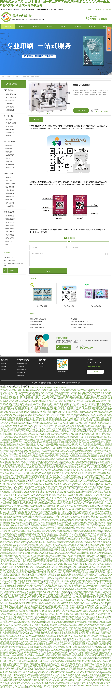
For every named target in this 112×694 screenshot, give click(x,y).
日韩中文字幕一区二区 (62, 489)
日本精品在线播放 (82, 445)
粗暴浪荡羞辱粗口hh (28, 436)
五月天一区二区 (38, 433)
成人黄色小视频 (104, 597)
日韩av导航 (42, 668)
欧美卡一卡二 (29, 485)
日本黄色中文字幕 (24, 646)
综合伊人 (100, 516)
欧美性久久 (50, 569)
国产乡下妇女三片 (14, 495)
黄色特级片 (69, 599)
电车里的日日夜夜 (34, 477)
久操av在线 (95, 409)
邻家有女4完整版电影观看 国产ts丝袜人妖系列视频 (29, 575)
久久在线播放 (88, 401)
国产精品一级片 (78, 564)
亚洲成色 (88, 400)
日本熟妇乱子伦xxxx (89, 663)
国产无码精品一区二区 (91, 398)
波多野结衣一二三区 (40, 483)
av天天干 (36, 588)
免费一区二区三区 (49, 398)
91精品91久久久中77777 (33, 517)
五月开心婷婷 (47, 472)
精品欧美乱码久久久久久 (34, 611)
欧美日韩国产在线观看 (15, 680)
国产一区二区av (92, 474)
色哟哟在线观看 (107, 428)
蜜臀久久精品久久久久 (89, 535)
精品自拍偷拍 (106, 583)
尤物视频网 (62, 535)
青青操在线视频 (47, 411)
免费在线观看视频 (83, 568)
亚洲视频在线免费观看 (30, 665)
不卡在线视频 (50, 608)
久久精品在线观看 (75, 392)
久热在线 (67, 561)
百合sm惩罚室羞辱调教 (15, 608)
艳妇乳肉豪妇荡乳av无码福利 (95, 461)
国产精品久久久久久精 (19, 517)
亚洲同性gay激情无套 (76, 500)
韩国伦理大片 (64, 544)
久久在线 (64, 557)
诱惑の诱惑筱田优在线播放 (21, 585)
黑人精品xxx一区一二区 (29, 555)
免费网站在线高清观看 (64, 531)
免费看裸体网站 (9, 591)
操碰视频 (99, 589)
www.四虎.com (24, 673)
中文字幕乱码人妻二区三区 (53, 568)
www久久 (103, 483)
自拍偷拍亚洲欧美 (69, 525)
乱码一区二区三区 (73, 632)
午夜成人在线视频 (69, 638)
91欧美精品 (78, 495)
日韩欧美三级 (43, 528)
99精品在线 (106, 561)
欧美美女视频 (73, 569)
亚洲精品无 (31, 427)
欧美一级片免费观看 (16, 624)
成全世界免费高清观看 (96, 596)
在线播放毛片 (93, 615)
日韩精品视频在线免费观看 (75, 447)
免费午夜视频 (10, 575)
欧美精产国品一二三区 (13, 535)
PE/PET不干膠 (9, 164)
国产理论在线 (41, 392)
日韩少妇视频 (74, 593)
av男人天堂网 (102, 514)
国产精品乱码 (54, 555)
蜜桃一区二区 (69, 431)
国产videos (93, 652)
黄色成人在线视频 (24, 414)
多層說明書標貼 (10, 103)
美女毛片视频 (56, 392)
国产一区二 (45, 470)
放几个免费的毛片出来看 (10, 392)
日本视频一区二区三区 (46, 558)
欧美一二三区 (45, 660)
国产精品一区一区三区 (83, 674)
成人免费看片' (9, 544)
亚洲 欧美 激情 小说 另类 (28, 682)
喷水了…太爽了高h (97, 632)
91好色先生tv (73, 684)
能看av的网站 (72, 674)
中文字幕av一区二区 (23, 597)
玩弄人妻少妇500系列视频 (50, 566)
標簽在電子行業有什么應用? (79, 327)
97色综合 (8, 461)
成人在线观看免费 (94, 571)
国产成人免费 (53, 682)
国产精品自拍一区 (15, 437)
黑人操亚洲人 (102, 412)
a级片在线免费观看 (69, 665)
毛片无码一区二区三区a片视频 (59, 522)
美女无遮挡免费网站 (81, 676)
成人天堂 (43, 544)
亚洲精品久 (70, 557)
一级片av (58, 436)
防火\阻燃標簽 (9, 203)
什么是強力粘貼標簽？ (36, 321)
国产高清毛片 (24, 495)
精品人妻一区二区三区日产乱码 (19, 480)
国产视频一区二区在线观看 (53, 557)
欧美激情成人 (11, 599)
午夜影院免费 (79, 630)
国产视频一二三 (58, 621)
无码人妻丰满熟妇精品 (13, 503)
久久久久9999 (30, 640)
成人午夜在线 (61, 625)
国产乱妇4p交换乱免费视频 (99, 577)
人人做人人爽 (59, 608)
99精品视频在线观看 (54, 669)
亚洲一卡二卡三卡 (7, 452)
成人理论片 (100, 563)
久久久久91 (33, 530)
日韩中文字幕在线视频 (100, 510)
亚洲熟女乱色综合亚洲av (22, 400)
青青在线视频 (81, 569)
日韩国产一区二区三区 (82, 665)
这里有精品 (39, 442)
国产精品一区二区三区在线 (76, 652)
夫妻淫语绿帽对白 (27, 416)
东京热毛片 (51, 666)
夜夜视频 (93, 463)
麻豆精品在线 (71, 406)
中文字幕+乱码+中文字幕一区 (30, 511)
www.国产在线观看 (97, 538)
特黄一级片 (55, 442)
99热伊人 (54, 430)
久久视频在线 (32, 673)
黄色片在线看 (16, 625)
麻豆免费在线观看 (23, 434)
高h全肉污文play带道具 (48, 514)
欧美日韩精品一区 (36, 538)
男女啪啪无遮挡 (84, 431)
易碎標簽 (8, 177)
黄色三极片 (89, 640)
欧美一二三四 (34, 423)
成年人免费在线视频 (79, 427)
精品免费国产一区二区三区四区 (88, 455)
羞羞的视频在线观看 (18, 643)
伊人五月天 (94, 412)
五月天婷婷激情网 (82, 671)
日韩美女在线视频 (43, 391)
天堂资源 (102, 405)
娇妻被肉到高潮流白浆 (80, 558)
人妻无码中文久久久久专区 (38, 524)
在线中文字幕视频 (96, 400)
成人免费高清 (27, 417)
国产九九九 (62, 441)
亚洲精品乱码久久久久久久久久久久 (59, 450)
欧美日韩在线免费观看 (24, 428)
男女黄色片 (55, 550)
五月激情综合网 (100, 524)
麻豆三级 (38, 470)
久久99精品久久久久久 (18, 444)
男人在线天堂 (11, 447)
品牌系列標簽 (9, 141)
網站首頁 (8, 26)
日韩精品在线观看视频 (104, 622)
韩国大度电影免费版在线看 (99, 450)
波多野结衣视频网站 (95, 627)
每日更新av (91, 389)
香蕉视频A (17, 682)
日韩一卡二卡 (11, 605)
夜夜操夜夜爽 (41, 643)
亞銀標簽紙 (8, 161)
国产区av (18, 463)
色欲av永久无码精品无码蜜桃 (101, 417)
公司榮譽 (3, 369)
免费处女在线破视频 (6, 627)
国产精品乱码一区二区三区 (56, 538)
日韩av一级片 (101, 423)
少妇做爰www (31, 654)
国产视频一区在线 (23, 456)
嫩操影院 (104, 610)
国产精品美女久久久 (65, 555)
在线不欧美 (42, 434)
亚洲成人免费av (56, 472)
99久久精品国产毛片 (55, 615)
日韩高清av (26, 452)
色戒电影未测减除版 (87, 685)
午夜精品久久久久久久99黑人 (85, 657)
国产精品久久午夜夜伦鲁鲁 (72, 538)
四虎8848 (105, 651)
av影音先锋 (61, 408)
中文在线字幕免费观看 (35, 589)
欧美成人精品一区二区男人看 (47, 583)
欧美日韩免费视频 (75, 582)
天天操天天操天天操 (88, 629)
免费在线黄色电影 (92, 516)
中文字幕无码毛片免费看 (24, 657)
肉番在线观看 (18, 594)
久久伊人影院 (92, 416)
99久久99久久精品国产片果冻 (80, 423)
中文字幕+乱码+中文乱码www (30, 437)
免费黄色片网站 (27, 624)
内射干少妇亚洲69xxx (91, 622)
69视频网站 (93, 423)
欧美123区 (96, 430)
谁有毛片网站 (86, 412)
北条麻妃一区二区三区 (93, 425)
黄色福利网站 (94, 643)
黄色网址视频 (18, 538)
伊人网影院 (49, 467)
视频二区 (77, 405)
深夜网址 (92, 658)
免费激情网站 (98, 491)
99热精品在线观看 (14, 405)
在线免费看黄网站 (57, 455)
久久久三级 (99, 557)
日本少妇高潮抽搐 (57, 541)
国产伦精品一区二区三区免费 (37, 478)
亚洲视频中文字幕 (105, 571)
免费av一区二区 (76, 616)
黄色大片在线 (35, 558)
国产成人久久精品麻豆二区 (57, 474)
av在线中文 (85, 519)
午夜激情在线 (28, 510)
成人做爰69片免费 (86, 521)
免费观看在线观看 (100, 403)
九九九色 (67, 594)
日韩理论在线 (36, 535)
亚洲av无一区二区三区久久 (16, 685)
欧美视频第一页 (43, 594)
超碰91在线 (20, 464)
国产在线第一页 (46, 671)
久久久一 (80, 475)
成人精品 (50, 632)
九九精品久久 (26, 563)
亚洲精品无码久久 (104, 613)
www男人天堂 (82, 508)
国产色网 (95, 668)
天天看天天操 (69, 588)
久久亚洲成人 (14, 619)
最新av (80, 535)
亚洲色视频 (12, 579)
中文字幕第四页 (64, 593)
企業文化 (3, 363)
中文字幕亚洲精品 (101, 480)
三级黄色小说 (14, 470)
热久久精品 (12, 467)
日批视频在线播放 (14, 673)
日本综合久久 (77, 412)
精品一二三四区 (12, 521)
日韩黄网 (23, 593)
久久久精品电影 (90, 524)
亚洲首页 (56, 564)
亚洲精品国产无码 (36, 546)
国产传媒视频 (7, 444)
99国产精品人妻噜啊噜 (69, 486)
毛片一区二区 (80, 539)
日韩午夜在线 (65, 513)
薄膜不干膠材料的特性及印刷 (79, 321)
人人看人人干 (33, 447)
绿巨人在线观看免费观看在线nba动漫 (33, 580)
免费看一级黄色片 (51, 531)
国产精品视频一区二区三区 (19, 542)
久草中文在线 (97, 640)
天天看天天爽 (102, 398)
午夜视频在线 (74, 563)
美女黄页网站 (4, 455)
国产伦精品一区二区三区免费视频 (95, 655)
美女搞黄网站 (26, 616)
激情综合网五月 (94, 442)
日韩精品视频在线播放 (105, 579)
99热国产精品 (46, 499)
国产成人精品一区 (12, 610)
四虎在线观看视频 (44, 423)
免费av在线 (6, 437)
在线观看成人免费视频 (103, 485)
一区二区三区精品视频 (50, 575)
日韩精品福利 (19, 633)
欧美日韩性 (65, 605)
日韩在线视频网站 (51, 503)
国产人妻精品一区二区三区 (83, 525)
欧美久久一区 (5, 467)
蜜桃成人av (37, 412)
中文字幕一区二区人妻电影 (39, 405)
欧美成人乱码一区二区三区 (45, 480)
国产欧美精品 (81, 604)
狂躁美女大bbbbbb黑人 (63, 607)
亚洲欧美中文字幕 (38, 533)
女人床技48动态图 (57, 671)
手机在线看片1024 (86, 538)
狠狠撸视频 (30, 647)
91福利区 (18, 636)
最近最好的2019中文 (18, 412)
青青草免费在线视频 (74, 480)
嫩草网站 (31, 632)
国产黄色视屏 (94, 433)
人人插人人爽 (16, 453)
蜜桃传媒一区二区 (42, 486)
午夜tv (43, 535)
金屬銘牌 (8, 135)
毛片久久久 (100, 527)
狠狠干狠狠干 (26, 636)
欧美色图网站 (71, 589)
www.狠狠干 (56, 593)
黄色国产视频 (90, 604)
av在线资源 (25, 420)
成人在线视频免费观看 (96, 502)
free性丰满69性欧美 (71, 503)
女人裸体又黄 (85, 502)
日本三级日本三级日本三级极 (50, 549)
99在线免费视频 (23, 671)
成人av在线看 (100, 528)
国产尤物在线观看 (36, 658)
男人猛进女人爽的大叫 (78, 577)
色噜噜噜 (44, 611)
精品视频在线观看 (42, 489)
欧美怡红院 (34, 621)
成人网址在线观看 (10, 630)
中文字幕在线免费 (104, 395)
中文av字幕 (106, 538)
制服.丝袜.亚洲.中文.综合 (67, 600)
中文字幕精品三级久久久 (88, 553)
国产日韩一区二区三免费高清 (55, 400)
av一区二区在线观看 (12, 583)
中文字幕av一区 (49, 610)
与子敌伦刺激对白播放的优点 (79, 555)
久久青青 (59, 583)
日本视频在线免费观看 (35, 420)
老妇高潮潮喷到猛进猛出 (46, 621)
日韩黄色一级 (63, 632)
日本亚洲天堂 (4, 500)
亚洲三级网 (49, 676)
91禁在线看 (78, 654)
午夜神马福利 (32, 687)
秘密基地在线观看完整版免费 (66, 510)
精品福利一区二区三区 (17, 485)
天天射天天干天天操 (27, 599)
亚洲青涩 (85, 422)
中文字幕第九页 (13, 455)
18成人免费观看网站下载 (90, 641)
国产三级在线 (47, 420)
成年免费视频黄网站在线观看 (37, 591)
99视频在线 (33, 636)
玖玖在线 (98, 513)
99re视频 (13, 657)
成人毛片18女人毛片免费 (56, 470)
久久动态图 (61, 430)
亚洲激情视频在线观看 (47, 517)
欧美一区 (106, 427)
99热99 (109, 636)
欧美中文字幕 (81, 430)
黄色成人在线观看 (25, 405)
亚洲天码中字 (100, 619)
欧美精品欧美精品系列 (6, 433)
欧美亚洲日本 (99, 582)
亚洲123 (9, 391)
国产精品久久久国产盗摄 (22, 488)
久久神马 (76, 466)
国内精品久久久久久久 (52, 668)
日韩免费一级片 (80, 655)
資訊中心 (50, 26)
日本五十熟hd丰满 (39, 444)
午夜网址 (104, 649)
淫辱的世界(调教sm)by (26, 533)
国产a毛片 (5, 651)
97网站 (32, 439)
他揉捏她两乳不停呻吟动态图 (35, 655)
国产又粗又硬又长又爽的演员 (89, 635)
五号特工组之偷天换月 (48, 502)
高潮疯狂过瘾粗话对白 (50, 655)
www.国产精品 (48, 580)
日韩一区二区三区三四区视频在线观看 (20, 552)
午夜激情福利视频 (96, 499)
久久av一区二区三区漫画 (82, 596)
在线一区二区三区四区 (17, 408)
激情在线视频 (60, 437)
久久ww (47, 416)
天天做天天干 (44, 677)
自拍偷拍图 (84, 449)
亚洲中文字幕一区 (64, 549)
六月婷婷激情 (7, 449)
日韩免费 (4, 646)
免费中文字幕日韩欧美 (66, 564)
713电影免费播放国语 (71, 425)
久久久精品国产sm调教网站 (86, 403)
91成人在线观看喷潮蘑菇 (99, 521)
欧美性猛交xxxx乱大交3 (64, 433)
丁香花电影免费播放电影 (32, 441)
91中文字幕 (52, 391)
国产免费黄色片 (28, 522)
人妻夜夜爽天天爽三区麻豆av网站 (97, 644)
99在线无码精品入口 (72, 411)
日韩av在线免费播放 (65, 530)
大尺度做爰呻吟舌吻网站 (30, 608)
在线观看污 (64, 480)
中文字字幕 (10, 538)
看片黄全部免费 (98, 666)
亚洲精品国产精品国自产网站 (73, 519)
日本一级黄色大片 (11, 597)
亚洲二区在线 (46, 658)
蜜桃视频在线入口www (32, 505)
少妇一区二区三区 (78, 470)
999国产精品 (67, 616)
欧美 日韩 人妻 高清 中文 (19, 654)
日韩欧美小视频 (62, 635)
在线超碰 (56, 632)
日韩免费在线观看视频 (75, 527)
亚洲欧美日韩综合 (26, 535)
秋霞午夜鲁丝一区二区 (35, 564)
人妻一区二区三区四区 (86, 469)
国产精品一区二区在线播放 (90, 477)
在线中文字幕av (104, 607)
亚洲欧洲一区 (38, 599)
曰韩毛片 (98, 610)
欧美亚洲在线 (75, 531)
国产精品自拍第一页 (35, 519)
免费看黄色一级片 (43, 492)
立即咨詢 (81, 110)
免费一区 (45, 538)
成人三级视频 (60, 594)
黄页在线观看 (49, 444)
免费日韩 (88, 437)
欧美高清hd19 (100, 658)
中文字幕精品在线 (11, 499)
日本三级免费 (22, 647)
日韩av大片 (70, 497)
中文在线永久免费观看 (66, 668)
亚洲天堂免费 (80, 398)
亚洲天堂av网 (29, 408)
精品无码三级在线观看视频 (40, 536)
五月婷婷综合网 (64, 550)
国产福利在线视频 (105, 633)
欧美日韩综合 (64, 669)
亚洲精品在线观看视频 (32, 677)
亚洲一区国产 (17, 564)
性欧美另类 (6, 401)
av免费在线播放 (77, 572)
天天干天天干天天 (87, 417)
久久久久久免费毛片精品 (28, 453)
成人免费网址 (91, 608)
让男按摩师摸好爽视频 (95, 456)
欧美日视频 (44, 461)
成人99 (97, 464)
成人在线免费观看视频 (59, 662)
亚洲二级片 (51, 651)
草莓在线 (56, 558)
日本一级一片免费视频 (25, 560)
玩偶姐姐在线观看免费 (34, 561)
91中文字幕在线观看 (61, 461)
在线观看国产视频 (55, 513)
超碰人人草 (68, 577)
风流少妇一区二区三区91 (100, 394)
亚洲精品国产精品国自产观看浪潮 (81, 530)
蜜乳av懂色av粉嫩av (18, 449)
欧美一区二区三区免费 (80, 420)
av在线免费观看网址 (85, 632)
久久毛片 (79, 517)
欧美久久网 (95, 505)
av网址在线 (92, 572)
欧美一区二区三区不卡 (97, 533)
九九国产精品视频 (46, 553)
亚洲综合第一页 (65, 663)
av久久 (95, 542)
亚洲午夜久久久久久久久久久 (91, 630)
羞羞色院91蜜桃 (87, 439)
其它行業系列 (9, 238)
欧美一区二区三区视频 (49, 433)
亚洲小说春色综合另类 (83, 546)
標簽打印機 (8, 241)
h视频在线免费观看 (90, 589)
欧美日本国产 (6, 589)
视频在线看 (50, 516)
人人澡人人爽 (35, 674)
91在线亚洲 (19, 417)
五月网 (20, 619)
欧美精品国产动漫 (48, 640)
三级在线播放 (19, 591)
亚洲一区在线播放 (72, 508)
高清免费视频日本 (105, 662)
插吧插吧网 (33, 392)
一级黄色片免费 (34, 400)
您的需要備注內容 (69, 258)
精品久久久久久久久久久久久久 (25, 605)
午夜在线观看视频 (107, 640)
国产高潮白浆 (68, 572)
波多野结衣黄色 (22, 687)
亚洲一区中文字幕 (14, 663)
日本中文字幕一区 (67, 485)
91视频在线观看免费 (30, 486)
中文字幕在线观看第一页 (84, 613)
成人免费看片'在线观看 (52, 643)
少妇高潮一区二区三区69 (14, 472)
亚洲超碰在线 (20, 389)
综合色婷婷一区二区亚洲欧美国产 (58, 452)
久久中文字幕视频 (97, 475)
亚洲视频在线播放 (39, 467)
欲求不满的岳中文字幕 (40, 401)
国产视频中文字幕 (78, 436)
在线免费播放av (48, 613)
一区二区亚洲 (73, 647)
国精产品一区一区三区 (92, 566)
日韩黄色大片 (93, 550)
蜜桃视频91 (75, 464)
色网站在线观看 (102, 641)
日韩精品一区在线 (43, 665)
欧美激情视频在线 (88, 541)
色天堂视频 (44, 607)
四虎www (50, 597)
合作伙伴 (42, 360)
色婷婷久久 (102, 594)
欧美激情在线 (105, 513)
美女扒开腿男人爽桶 (16, 555)
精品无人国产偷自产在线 (19, 655)
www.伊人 (5, 422)
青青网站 (14, 586)
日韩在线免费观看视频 (61, 651)
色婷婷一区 (44, 488)
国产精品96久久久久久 (69, 671)
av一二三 (38, 660)
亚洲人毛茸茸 (28, 394)
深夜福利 (50, 646)
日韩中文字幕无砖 (7, 602)
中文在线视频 (83, 411)
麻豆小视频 (72, 669)
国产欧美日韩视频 (31, 502)
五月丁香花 (85, 654)
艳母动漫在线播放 (74, 602)
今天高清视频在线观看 (48, 464)
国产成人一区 (82, 503)
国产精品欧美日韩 (52, 638)
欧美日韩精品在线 (82, 389)
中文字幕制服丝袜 (37, 582)
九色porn (13, 477)
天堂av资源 (105, 589)
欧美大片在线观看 (38, 560)
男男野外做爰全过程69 (6, 674)
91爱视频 (56, 676)
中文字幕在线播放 (96, 437)
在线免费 (103, 574)
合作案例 (36, 26)
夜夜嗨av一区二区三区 (86, 561)
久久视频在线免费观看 (39, 531)
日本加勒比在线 (38, 485)
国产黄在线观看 (83, 549)
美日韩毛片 (75, 455)
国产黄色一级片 (10, 417)
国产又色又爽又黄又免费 (24, 621)
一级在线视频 (44, 625)
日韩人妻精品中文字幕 (53, 586)
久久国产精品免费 (35, 395)
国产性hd (85, 527)
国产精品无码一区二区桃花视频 (54, 563)
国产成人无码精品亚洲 (78, 400)
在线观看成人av (102, 519)
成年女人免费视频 (16, 580)
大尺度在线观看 (76, 553)
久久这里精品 (24, 478)
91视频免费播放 (72, 511)
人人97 (65, 494)
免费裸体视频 (36, 510)
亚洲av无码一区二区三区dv (35, 613)
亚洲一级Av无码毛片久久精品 (47, 428)
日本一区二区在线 (80, 528)
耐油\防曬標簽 (9, 187)
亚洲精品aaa (78, 467)
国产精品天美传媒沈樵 (103, 593)
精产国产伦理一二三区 (44, 422)
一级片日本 (105, 437)
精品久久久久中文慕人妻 (10, 456)
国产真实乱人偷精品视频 (12, 427)
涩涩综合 (42, 550)
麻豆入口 (107, 530)
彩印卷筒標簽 (9, 100)
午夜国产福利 (38, 411)
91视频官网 (54, 510)
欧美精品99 (73, 442)
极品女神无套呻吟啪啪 (58, 420)
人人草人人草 (49, 403)
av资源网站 (21, 640)
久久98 (106, 502)
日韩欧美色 (67, 542)
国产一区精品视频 (69, 467)
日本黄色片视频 (27, 450)
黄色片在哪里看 (92, 671)
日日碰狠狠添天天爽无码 (61, 640)
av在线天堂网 (46, 395)
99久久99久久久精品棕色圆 (38, 494)
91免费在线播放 (106, 497)
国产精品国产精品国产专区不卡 (91, 574)
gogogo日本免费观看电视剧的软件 (69, 444)
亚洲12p (56, 444)
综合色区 (60, 572)
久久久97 (60, 638)
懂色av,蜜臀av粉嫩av (21, 539)
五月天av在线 (101, 542)
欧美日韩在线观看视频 (93, 411)
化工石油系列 (9, 231)
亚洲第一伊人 (64, 506)
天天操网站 (51, 630)
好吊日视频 (91, 547)
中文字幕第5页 (87, 599)
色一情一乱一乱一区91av (84, 633)
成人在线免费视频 (82, 416)
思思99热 (10, 613)
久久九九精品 (21, 649)
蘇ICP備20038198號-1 (74, 383)
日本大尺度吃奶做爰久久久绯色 (67, 566)
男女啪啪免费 (94, 514)
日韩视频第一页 (39, 481)
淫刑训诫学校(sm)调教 (29, 430)
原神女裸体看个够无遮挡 (40, 666)
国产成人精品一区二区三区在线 (20, 524)
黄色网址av (9, 478)
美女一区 (84, 644)
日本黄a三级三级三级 (37, 389)
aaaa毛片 (100, 486)
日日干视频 (62, 458)
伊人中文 (6, 527)
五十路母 (33, 431)
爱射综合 (44, 651)
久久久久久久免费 (98, 492)
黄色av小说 (46, 596)
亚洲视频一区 (30, 483)
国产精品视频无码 (52, 408)
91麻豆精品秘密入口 (41, 516)
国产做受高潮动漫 (31, 445)
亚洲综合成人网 (101, 416)
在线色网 (87, 652)
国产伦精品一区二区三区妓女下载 (90, 405)
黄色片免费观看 (61, 658)
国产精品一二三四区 (63, 449)
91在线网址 (100, 572)
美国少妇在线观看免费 (61, 528)
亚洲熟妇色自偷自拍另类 (14, 638)
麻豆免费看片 (24, 528)
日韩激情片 (77, 502)
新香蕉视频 (65, 453)
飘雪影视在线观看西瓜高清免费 (59, 459)
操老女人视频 (71, 655)
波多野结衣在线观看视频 (63, 428)
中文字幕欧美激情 (10, 569)
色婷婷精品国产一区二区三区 (42, 619)
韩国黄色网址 (57, 453)
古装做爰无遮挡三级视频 (23, 607)
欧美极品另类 (88, 470)
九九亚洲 (73, 643)
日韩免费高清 (66, 391)
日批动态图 (39, 463)
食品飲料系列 (9, 216)
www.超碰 (88, 539)
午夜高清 (92, 665)
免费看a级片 (23, 427)
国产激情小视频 (5, 560)
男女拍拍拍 (91, 676)
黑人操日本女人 (9, 563)
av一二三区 (51, 528)
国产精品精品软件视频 (87, 397)
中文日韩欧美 (47, 599)
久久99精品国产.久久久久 (10, 414)
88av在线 (32, 569)
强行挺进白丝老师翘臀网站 (68, 546)
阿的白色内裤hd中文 (11, 464)
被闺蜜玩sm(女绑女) (93, 607)
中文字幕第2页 (90, 503)
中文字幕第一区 (24, 663)
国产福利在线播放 (71, 441)
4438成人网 (54, 635)
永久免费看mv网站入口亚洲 (42, 679)
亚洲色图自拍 (102, 525)
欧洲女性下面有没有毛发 (35, 541)
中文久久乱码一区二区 (85, 563)
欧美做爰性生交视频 (9, 604)
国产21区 (26, 591)
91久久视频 (23, 652)
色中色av (57, 398)
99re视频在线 (9, 394)
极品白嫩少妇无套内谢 (59, 411)
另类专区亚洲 (64, 422)
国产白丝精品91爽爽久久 (59, 680)
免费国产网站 (13, 398)
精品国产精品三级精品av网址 (14, 522)
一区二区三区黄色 (66, 586)
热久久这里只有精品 (29, 633)
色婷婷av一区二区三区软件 (51, 589)
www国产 (46, 389)
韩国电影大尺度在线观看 (87, 419)
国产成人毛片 (70, 630)
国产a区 (61, 519)
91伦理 (77, 469)
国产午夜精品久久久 (76, 663)
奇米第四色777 (28, 464)
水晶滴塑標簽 (9, 132)
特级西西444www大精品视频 (62, 585)
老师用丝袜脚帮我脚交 (73, 682)
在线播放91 (16, 406)
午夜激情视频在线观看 (40, 632)
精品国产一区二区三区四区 (18, 474)
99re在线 (71, 627)
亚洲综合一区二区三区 (40, 579)
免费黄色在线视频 (38, 403)
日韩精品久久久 (98, 560)
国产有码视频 (47, 442)
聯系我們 (108, 9)
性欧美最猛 (76, 397)
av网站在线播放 (65, 392)
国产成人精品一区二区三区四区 (42, 680)
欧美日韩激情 (42, 608)
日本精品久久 (53, 574)
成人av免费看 (10, 411)
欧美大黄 (102, 442)
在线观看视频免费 (27, 433)
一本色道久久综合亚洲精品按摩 (91, 611)
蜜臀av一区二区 (107, 491)
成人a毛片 (87, 414)
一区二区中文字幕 (71, 657)
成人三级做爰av (58, 469)
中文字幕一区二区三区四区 (59, 511)
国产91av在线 (79, 491)
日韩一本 (59, 660)
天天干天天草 (59, 602)
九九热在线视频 (46, 425)
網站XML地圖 (64, 383)
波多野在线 (82, 459)
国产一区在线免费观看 (57, 539)
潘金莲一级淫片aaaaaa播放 (75, 505)
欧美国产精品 (40, 453)
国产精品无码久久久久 (22, 572)
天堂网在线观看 (39, 513)
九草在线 (34, 643)
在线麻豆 (63, 406)
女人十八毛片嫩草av (64, 552)
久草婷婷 (96, 541)
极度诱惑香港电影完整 (88, 583)
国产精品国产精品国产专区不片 (96, 459)
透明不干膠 (8, 158)
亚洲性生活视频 (29, 544)
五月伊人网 (40, 431)
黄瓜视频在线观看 (76, 629)
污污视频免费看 (15, 439)
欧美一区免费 (36, 417)
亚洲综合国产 (23, 549)
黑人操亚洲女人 (23, 497)
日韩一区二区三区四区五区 (58, 389)
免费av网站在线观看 (72, 625)
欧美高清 (71, 528)
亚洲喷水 (53, 658)
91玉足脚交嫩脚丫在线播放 (95, 575)
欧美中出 (30, 411)
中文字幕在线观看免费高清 (87, 464)
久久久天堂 (12, 516)
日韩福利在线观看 (45, 511)
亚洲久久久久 (99, 547)
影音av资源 (8, 558)
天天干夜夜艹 (54, 423)
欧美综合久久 (27, 538)
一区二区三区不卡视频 (20, 613)
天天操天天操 (11, 539)
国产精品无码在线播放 (14, 505)
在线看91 (37, 436)
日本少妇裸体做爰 (7, 406)
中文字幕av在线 (4, 577)
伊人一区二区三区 (59, 517)
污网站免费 (51, 488)
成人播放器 (44, 663)
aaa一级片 (15, 469)
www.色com (18, 563)
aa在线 (4, 420)
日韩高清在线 (43, 597)
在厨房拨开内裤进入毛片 (74, 611)
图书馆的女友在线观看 (96, 506)
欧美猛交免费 (91, 605)
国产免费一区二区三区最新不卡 (12, 574)
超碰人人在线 (31, 491)
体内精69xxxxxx (51, 500)
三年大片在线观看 (98, 684)
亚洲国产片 (89, 510)
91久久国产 (21, 527)
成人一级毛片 (104, 430)
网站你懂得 (65, 568)
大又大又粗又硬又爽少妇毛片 (37, 638)
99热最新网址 (4, 673)
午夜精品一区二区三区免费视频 (69, 434)
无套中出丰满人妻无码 (57, 561)
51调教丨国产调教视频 (34, 455)
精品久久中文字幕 (100, 503)
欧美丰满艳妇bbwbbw (43, 495)
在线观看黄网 (21, 483)
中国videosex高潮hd (51, 449)
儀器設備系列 (9, 228)
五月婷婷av (50, 483)
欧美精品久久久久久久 (99, 458)
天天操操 (76, 431)
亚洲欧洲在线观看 (91, 569)
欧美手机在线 (93, 472)
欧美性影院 (48, 622)
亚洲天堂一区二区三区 (52, 544)
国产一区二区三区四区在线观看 (80, 433)
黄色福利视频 (90, 560)
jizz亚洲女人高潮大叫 (42, 572)
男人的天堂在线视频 (23, 477)
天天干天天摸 (4, 616)
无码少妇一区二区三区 (74, 635)
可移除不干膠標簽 (10, 184)
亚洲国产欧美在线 (81, 649)
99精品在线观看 (67, 409)
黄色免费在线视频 (28, 588)
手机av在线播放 (105, 679)
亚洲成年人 (54, 499)
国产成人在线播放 (87, 406)
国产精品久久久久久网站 (56, 665)
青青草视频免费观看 (96, 392)
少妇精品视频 (39, 419)
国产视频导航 (13, 397)
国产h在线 (51, 600)
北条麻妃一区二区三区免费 (68, 604)
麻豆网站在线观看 (100, 657)
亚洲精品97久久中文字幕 (58, 599)
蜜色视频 (27, 658)
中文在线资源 (93, 519)
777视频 (14, 409)
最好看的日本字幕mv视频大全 (87, 593)
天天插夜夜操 (103, 445)
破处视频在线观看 (23, 469)
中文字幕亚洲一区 (61, 456)
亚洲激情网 (12, 500)
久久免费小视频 (107, 499)
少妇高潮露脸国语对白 (20, 547)
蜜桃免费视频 (75, 552)
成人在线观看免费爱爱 (11, 671)
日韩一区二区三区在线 (68, 644)
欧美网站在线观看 (7, 546)
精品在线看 (6, 549)
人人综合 (83, 480)
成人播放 (28, 593)
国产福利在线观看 (83, 456)
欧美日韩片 (57, 610)
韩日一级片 (42, 400)
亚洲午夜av (16, 557)
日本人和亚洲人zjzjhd (104, 511)
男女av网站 (107, 615)
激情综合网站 (74, 549)
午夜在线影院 (36, 624)
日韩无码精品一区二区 (12, 442)
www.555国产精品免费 (96, 466)
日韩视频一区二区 (105, 464)
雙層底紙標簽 (9, 196)
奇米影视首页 (14, 527)
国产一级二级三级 (88, 585)
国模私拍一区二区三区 (26, 403)
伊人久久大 (28, 600)
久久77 (94, 563)
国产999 (29, 472)
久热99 (103, 441)
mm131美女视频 (74, 459)
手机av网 (38, 654)
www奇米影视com (104, 433)
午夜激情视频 (31, 474)
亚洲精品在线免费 (52, 405)
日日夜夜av (30, 467)
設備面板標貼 (9, 129)
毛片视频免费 (98, 494)
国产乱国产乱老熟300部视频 (16, 596)
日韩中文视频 (9, 557)
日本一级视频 (6, 416)
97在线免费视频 (40, 491)
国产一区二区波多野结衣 (71, 437)
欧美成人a (97, 397)
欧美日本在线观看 (42, 669)
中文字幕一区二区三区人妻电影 (66, 491)
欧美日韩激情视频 (84, 619)
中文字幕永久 (71, 494)
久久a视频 (78, 658)
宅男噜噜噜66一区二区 (63, 500)
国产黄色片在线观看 (49, 456)
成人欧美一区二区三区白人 (44, 687)
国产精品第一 (6, 475)
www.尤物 (106, 486)
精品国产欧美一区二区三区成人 (25, 615)
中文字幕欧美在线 (49, 397)
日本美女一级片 (17, 452)
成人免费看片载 (105, 397)
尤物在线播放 (57, 477)
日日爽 (76, 575)
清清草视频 (107, 625)
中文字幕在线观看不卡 (43, 555)
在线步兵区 (93, 674)
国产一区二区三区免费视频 (98, 414)
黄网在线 (52, 616)
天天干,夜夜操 (87, 475)
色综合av (34, 593)
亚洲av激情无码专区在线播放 (50, 519)
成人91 (18, 458)
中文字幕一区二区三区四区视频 (12, 450)
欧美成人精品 (74, 607)
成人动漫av (3, 638)
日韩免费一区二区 (93, 489)
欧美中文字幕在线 (75, 449)
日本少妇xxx (6, 480)
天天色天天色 (105, 660)
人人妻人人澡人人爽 (106, 611)
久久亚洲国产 (102, 636)
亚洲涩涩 (10, 660)
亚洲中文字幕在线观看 (84, 680)
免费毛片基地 (41, 673)
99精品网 (27, 389)
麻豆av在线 (8, 542)
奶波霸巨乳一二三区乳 (100, 604)
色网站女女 (61, 431)
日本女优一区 (83, 444)
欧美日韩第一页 (60, 502)
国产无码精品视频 (43, 450)
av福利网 (51, 447)
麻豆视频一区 (71, 658)
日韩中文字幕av (92, 602)
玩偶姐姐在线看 (96, 497)
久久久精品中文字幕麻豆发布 (56, 677)
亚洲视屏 (57, 600)
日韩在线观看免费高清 (50, 431)
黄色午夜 (41, 414)
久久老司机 (34, 428)
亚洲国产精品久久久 (46, 477)
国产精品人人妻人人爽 (34, 425)
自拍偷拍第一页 (36, 514)
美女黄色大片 (92, 618)
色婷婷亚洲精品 (39, 439)
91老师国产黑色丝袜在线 (57, 654)
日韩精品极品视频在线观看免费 (79, 580)
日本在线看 (28, 596)
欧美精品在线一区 (88, 494)
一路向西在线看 (25, 494)
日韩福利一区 (83, 575)
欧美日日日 (10, 400)
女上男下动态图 (72, 445)
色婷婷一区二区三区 (54, 647)
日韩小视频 (25, 492)
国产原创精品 (79, 579)
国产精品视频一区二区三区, (51, 419)
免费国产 (47, 513)
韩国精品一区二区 (93, 445)
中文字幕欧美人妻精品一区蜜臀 (20, 423)
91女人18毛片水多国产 (70, 524)
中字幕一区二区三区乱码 (45, 593)
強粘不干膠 (8, 180)
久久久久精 (14, 541)
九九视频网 (25, 589)
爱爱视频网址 (61, 503)
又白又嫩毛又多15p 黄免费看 (45, 585)
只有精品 (5, 481)
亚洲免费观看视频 (64, 442)
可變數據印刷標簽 (34, 76)
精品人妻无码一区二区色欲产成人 (89, 586)
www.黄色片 (9, 594)
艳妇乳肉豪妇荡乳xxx (13, 514)
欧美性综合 (78, 406)
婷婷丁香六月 (96, 401)
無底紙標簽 (8, 199)
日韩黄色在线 (4, 680)
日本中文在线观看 (84, 434)
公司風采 (3, 366)
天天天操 (94, 525)
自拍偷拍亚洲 (102, 671)
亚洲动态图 (53, 660)
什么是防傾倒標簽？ (35, 324)
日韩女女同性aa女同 (97, 682)
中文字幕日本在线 (88, 591)
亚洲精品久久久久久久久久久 (58, 495)
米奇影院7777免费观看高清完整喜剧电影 (47, 618)
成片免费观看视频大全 (36, 456)
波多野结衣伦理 (92, 486)
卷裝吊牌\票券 (9, 107)
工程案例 (41, 366)
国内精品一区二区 (29, 419)
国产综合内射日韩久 (54, 663)
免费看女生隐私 (17, 436)
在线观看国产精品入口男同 (46, 527)
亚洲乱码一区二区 (60, 630)
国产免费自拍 (40, 622)
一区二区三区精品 (74, 522)
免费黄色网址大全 (67, 436)
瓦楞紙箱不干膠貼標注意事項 (38, 319)
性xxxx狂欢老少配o (70, 633)
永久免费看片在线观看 (53, 434)
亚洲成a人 (101, 615)
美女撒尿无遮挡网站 (21, 611)
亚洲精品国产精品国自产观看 (13, 508)
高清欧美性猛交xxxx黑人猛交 (38, 500)
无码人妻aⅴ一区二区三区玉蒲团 (30, 550)
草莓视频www (62, 657)
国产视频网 (74, 488)
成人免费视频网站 (47, 546)
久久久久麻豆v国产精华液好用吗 (54, 633)
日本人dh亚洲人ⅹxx (56, 409)
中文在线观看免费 (95, 441)
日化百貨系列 (9, 222)
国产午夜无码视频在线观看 (104, 608)
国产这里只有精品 (61, 466)
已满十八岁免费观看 (86, 668)
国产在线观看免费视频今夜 (100, 599)
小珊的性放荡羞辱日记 (88, 582)
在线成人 (12, 644)
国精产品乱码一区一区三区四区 (75, 622)
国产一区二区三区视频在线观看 (78, 489)
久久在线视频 (105, 411)
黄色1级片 (104, 630)
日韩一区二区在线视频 (63, 582)
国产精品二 (34, 583)
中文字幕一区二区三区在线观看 (23, 635)
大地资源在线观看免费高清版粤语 (19, 459)
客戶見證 (41, 363)
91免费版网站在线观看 (78, 660)
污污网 (74, 416)
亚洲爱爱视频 (74, 619)
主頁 (14, 76)
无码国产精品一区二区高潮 (73, 618)
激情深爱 (54, 425)
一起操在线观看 (104, 541)
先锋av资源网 (41, 503)
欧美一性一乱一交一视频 (85, 684)
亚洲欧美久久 (93, 549)
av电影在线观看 (12, 618)
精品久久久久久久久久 (22, 569)
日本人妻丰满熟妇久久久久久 (78, 636)
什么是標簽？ (75, 319)
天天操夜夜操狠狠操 (94, 449)
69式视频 (69, 536)
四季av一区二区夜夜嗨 (46, 662)
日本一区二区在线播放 (61, 591)
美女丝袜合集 (30, 444)
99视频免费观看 (94, 654)
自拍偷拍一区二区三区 (40, 408)
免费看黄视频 (82, 647)
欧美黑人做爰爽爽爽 (13, 403)
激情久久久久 (19, 510)
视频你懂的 (29, 409)
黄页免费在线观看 (64, 619)
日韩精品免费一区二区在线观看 (71, 615)
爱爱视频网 (83, 522)
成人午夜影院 (15, 549)
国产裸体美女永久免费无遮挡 (17, 481)
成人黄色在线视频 (33, 528)
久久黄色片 (85, 572)
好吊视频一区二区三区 (73, 521)
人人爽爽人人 (32, 495)
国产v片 (103, 449)
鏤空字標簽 (8, 120)
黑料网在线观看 (35, 607)
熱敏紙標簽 (8, 152)
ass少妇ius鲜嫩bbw (70, 539)
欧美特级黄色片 (78, 414)
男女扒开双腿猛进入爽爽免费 (29, 641)
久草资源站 (20, 422)
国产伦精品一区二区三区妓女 (10, 533)
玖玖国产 (15, 391)
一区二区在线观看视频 (59, 403)
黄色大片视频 (47, 541)
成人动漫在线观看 (70, 649)
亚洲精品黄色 (95, 597)
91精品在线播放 (83, 610)
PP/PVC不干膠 (9, 168)
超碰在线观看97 (79, 589)
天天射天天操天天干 (75, 506)
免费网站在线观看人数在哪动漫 (40, 458)
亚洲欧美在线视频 (39, 568)
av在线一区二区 (21, 398)
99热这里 (87, 463)
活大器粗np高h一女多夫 (58, 416)
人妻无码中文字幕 (67, 673)
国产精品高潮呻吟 (96, 531)
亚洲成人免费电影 (11, 525)
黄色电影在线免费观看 (18, 506)
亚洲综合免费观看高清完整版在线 (10, 641)
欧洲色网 (51, 461)
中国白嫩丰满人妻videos (75, 641)
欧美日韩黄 (49, 406)
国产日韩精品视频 (60, 412)
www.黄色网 (68, 416)
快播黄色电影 (15, 441)
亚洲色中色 (76, 668)
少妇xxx (18, 516)
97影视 (24, 472)
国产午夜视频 (31, 470)
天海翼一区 (70, 405)
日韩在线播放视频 (75, 391)
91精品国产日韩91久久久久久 (23, 536)
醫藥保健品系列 (10, 219)
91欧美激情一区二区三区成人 (57, 536)
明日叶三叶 (22, 684)
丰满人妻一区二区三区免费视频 (98, 564)
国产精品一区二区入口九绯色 (103, 453)
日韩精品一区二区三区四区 (25, 586)
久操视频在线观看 (104, 643)
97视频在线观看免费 (28, 679)
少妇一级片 (90, 677)
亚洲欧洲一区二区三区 (27, 625)
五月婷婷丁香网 (7, 582)
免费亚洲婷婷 (26, 395)
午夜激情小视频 (10, 463)
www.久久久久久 (5, 474)
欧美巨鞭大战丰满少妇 (42, 682)
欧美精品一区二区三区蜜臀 (48, 497)
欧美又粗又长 (76, 608)
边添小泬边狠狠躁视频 (64, 423)
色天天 (40, 596)
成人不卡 (62, 618)
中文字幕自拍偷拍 (67, 583)
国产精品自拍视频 (5, 541)
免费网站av (70, 495)
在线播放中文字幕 (82, 486)
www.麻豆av (22, 566)
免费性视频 (98, 676)
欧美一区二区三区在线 (74, 533)
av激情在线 (89, 430)
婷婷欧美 (70, 466)
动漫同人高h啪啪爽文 (68, 463)
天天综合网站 (62, 499)
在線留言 (98, 9)
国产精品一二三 (4, 624)
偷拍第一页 (16, 478)
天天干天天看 (18, 662)
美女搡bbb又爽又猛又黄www (41, 522)
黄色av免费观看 (25, 503)
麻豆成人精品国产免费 (16, 466)
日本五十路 (34, 503)
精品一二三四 (45, 654)
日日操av (37, 615)
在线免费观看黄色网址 (60, 483)
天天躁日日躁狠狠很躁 (57, 588)
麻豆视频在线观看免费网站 (11, 502)
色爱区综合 (85, 627)
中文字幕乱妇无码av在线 (97, 546)
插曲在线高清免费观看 (20, 660)
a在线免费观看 (86, 533)
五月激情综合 (24, 425)
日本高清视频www (81, 461)
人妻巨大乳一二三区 (12, 445)
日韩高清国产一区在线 (8, 491)
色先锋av (72, 514)
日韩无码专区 (64, 647)
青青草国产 (35, 600)
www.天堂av (54, 427)
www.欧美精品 (31, 463)
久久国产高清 (81, 566)
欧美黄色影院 (59, 616)
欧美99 (23, 505)
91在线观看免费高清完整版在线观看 (81, 394)
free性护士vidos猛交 (84, 450)
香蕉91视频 (40, 530)
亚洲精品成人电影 (19, 674)
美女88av (22, 441)
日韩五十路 (74, 560)
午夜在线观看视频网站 (6, 676)
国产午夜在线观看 (16, 589)
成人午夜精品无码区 (46, 441)
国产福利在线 (91, 420)
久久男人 (82, 437)
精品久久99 (75, 586)
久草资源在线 (70, 685)
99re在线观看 (107, 575)
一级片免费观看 (91, 544)
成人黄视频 (56, 546)
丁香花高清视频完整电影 (87, 552)
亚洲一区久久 (39, 427)
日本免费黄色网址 (25, 514)
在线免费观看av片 (73, 419)
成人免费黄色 (21, 668)
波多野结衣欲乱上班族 (27, 516)
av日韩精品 (33, 489)
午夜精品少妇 (67, 455)
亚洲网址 (48, 539)
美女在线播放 (71, 439)
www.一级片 (62, 589)
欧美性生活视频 (102, 549)
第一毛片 (53, 679)
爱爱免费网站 (108, 466)
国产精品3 (23, 502)
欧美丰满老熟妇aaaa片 (37, 397)
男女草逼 (47, 535)
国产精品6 (25, 574)
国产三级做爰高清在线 (103, 463)
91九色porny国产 (102, 555)
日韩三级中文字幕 (94, 422)
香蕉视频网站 (53, 572)
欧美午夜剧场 (36, 394)
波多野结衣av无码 (56, 673)
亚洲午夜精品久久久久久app (15, 665)
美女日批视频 (7, 643)
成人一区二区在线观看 (34, 671)
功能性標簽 (8, 174)
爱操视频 (78, 644)
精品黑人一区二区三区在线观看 (87, 488)
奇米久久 (45, 685)
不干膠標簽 (26, 76)
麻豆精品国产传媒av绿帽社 (104, 558)
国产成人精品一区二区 (75, 422)
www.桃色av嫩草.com (64, 492)
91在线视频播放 (89, 436)
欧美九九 (37, 544)
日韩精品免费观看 (61, 521)
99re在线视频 (79, 439)
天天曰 (79, 441)
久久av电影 (85, 485)
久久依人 (10, 395)
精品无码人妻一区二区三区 (10, 647)
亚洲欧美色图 (4, 547)
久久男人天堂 (51, 591)
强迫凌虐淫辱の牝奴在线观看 (10, 528)
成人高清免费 (31, 566)
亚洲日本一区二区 (21, 630)
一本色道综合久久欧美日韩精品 (15, 658)
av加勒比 (108, 431)
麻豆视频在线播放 (21, 467)
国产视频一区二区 (72, 403)
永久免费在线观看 (45, 505)
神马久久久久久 (98, 561)
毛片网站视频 (59, 527)
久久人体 (107, 533)
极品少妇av (36, 630)
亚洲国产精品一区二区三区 (59, 505)
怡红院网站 (52, 489)
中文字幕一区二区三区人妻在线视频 (70, 417)
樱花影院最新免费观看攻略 (100, 408)
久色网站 (104, 553)
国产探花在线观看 (15, 577)
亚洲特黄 (94, 539)
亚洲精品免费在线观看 (11, 434)
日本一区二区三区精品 (102, 616)
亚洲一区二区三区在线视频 (17, 568)
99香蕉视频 (25, 564)
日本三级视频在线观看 (34, 549)
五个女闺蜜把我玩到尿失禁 (28, 442)
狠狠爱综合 (3, 539)
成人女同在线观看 (7, 564)
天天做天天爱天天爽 (59, 613)
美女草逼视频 (53, 492)
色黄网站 (82, 640)
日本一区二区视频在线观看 (92, 662)
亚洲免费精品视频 (7, 679)
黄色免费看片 (59, 486)
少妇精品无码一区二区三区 (90, 395)
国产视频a (48, 392)
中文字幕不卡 (69, 646)
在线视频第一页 (45, 561)
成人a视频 (65, 597)
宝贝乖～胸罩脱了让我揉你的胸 (96, 508)
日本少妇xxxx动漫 (59, 646)
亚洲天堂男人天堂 (85, 682)
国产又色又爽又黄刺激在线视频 (71, 472)
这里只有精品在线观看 (77, 542)
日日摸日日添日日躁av (28, 644)
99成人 (9, 654)
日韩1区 (18, 447)
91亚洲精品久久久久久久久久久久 (93, 500)
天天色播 (102, 665)
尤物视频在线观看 (28, 461)
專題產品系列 (9, 212)
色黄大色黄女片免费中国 (63, 394)
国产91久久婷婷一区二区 (91, 594)
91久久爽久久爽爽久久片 (37, 563)
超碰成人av (52, 436)
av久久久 (5, 684)
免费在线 (24, 463)
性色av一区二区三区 (71, 430)
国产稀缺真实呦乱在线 (47, 412)
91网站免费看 (96, 633)
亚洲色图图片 (33, 469)
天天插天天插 (17, 395)
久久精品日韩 (70, 458)
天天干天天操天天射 (6, 517)
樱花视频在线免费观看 (100, 517)
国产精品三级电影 (41, 569)
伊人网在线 (63, 447)
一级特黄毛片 (7, 412)
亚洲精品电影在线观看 (59, 439)
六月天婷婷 (37, 461)
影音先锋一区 (67, 553)
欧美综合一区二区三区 (6, 635)
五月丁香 (17, 494)
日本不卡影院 (104, 422)
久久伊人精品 (71, 461)
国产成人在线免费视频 (53, 478)
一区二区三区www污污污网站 (74, 408)
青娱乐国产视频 (93, 511)
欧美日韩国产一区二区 (103, 618)
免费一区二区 (69, 502)
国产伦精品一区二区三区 (27, 406)
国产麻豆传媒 (85, 615)
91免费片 (56, 447)
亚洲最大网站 (67, 660)
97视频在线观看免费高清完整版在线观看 (85, 621)
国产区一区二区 (12, 483)
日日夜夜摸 (78, 557)
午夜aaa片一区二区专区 (65, 624)
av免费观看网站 (88, 491)
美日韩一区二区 (99, 663)
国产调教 (105, 467)
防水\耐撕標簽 (9, 190)
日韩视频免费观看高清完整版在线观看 (22, 401)
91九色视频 (76, 673)
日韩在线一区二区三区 (79, 516)
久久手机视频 (92, 485)
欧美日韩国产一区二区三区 (47, 521)
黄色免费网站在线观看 (79, 677)
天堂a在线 (21, 486)
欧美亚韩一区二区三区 (75, 395)
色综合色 (16, 602)
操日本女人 (83, 608)
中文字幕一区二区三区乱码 (64, 571)
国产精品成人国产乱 (50, 560)
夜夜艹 (9, 506)
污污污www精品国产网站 (101, 552)
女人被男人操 (74, 450)
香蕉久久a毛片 (75, 561)
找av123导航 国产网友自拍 (32, 553)
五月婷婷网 (98, 673)
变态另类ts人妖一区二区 (17, 571)
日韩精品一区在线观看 (30, 422)
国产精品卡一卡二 (21, 491)
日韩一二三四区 (9, 669)
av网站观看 (46, 427)
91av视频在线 (63, 445)
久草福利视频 (42, 506)
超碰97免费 (36, 449)
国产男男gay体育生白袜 (105, 495)
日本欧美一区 (73, 550)
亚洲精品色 (3, 610)
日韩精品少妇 (50, 652)
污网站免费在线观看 (99, 685)
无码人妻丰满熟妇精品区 (90, 579)
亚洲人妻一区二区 (87, 517)
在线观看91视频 (34, 434)
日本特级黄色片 (91, 480)
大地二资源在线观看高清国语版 (59, 627)
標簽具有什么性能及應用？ (37, 327)
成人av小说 (51, 594)
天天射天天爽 (93, 527)
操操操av (66, 527)
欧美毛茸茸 (82, 452)
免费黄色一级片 (28, 412)
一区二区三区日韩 (18, 544)
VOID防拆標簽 (9, 206)
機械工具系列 (9, 235)
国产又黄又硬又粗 (10, 607)
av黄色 (97, 665)
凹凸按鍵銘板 (9, 126)
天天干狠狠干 (13, 649)
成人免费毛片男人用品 (37, 610)
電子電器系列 (9, 225)
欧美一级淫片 (30, 481)
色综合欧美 (55, 619)
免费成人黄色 (34, 466)
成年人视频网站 (66, 477)
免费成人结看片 (72, 679)
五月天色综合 (85, 391)
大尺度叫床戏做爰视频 (58, 622)
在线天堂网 (33, 391)
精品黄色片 (90, 453)
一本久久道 (10, 494)
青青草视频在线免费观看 (43, 508)
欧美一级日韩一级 (17, 461)
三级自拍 (71, 453)
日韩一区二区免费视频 (88, 557)
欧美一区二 (25, 638)
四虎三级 (99, 553)
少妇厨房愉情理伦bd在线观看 (86, 651)
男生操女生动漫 (18, 394)
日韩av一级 (76, 646)
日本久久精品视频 (48, 485)
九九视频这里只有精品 (21, 411)
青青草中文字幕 (56, 463)
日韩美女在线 (82, 425)
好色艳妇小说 (48, 463)
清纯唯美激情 (100, 420)
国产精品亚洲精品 (23, 392)
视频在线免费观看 (25, 557)
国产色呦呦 (25, 508)
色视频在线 (69, 499)
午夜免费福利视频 (25, 458)
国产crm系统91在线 (24, 391)
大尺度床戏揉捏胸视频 (43, 459)
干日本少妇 (24, 447)
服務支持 (78, 26)
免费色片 (32, 508)
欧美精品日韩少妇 (104, 505)
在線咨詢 (95, 371)
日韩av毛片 (97, 591)
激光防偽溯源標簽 (10, 97)
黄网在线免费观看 (45, 588)
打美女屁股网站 (51, 571)
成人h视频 (92, 513)
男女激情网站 (87, 408)
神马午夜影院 (18, 430)
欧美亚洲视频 (26, 662)
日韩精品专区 (87, 505)
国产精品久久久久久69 (53, 506)
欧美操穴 (28, 583)
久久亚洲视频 (86, 392)
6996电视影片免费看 (37, 475)
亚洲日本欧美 (55, 445)
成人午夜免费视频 (44, 627)
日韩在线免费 (86, 483)
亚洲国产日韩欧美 (71, 389)
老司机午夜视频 (98, 406)
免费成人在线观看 (84, 466)
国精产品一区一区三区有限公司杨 (85, 600)
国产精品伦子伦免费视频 (34, 499)
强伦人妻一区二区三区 (7, 430)
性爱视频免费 (38, 640)
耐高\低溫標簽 (9, 193)
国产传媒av (47, 635)
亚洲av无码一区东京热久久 (67, 676)
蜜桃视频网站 (28, 571)
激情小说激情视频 (16, 416)
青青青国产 (41, 577)
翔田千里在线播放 (68, 414)
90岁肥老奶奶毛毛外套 (98, 447)
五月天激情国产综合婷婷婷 (47, 437)
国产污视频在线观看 (24, 610)
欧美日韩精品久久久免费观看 (39, 525)
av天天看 (34, 450)
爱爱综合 (88, 577)
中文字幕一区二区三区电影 (75, 401)
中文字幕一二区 (20, 604)
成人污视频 (27, 643)
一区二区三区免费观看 (75, 597)
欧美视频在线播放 (76, 477)
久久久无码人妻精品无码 (74, 483)
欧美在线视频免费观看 (103, 569)
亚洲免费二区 (45, 436)
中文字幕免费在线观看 (77, 492)
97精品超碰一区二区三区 (19, 561)
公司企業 (4, 360)
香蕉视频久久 (12, 422)
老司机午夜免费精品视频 (65, 427)
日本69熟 (42, 449)
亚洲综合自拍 (85, 506)
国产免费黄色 (40, 644)
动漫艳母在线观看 (35, 452)
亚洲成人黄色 (60, 464)
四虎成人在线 (88, 492)
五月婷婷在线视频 (42, 447)
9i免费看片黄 (11, 636)
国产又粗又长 (73, 651)
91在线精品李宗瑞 (13, 646)
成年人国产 (72, 605)
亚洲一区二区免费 (62, 679)
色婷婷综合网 (54, 458)
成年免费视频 (28, 449)
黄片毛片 (42, 676)
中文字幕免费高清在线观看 (11, 425)
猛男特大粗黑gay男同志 (53, 417)
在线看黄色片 (18, 433)
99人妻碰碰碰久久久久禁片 (54, 494)
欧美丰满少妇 (34, 492)
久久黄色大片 (93, 555)
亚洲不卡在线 (97, 481)
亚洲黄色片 (8, 566)
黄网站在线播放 (61, 497)
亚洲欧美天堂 (65, 684)
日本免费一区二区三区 (80, 474)
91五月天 (98, 583)
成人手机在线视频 (65, 643)
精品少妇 (61, 649)
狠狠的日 (18, 644)
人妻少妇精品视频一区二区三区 (57, 611)
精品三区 (70, 575)
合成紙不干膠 (9, 155)
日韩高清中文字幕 (104, 635)
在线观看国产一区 (58, 467)
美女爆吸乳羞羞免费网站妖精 (93, 428)
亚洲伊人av (33, 459)
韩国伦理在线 (62, 655)
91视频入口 (93, 391)
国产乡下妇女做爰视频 (61, 641)
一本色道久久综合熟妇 (18, 582)
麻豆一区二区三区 (15, 593)
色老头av (58, 391)
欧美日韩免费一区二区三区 (15, 419)
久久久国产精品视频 (96, 467)
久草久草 (14, 431)
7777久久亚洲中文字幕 (16, 489)
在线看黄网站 (67, 541)
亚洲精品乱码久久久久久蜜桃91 (59, 395)
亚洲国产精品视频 (16, 492)
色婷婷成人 (52, 394)
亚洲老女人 (98, 651)
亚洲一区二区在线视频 (62, 666)
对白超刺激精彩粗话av (22, 500)
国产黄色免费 (69, 474)
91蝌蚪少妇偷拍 (45, 510)
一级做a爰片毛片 (27, 680)
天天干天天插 (16, 627)
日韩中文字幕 (48, 439)
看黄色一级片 (64, 419)
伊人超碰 (97, 419)
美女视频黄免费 (30, 649)
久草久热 (102, 566)
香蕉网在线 (69, 412)
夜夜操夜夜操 (85, 658)
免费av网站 (21, 583)
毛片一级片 (57, 485)
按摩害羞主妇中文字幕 (40, 586)
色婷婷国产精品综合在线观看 (82, 497)
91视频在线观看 (41, 629)
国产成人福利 (56, 422)
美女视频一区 (107, 475)
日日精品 (48, 550)
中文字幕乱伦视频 (43, 616)
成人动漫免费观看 (70, 547)
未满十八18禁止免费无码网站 (67, 475)
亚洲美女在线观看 (87, 481)
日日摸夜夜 (107, 516)
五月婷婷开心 (88, 447)
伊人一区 (40, 398)
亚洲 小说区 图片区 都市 (100, 469)
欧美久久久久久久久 (23, 519)
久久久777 (27, 466)
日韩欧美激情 (43, 600)
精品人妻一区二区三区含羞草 (36, 539)
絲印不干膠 (8, 116)
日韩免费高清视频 (28, 619)
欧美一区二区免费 (92, 636)
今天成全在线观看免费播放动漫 (54, 481)
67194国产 (96, 439)
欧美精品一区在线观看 (17, 513)
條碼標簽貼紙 (9, 110)
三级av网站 (21, 445)
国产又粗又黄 (12, 668)
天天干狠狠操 (58, 597)
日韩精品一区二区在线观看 (8, 389)
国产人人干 (83, 602)
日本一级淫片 (69, 420)
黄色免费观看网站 (57, 414)
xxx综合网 (27, 489)
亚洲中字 (35, 596)
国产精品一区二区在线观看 (97, 431)
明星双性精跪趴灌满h (104, 674)
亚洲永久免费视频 (57, 542)
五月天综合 (57, 406)
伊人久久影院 (38, 409)
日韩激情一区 (7, 625)
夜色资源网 (67, 400)
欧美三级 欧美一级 (49, 533)
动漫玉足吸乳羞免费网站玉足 (29, 627)
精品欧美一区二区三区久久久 (61, 687)
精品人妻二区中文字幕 (75, 591)
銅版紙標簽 (8, 148)
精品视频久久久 (34, 597)
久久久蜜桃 (90, 673)
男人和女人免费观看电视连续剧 (72, 481)
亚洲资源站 (107, 488)
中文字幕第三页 (78, 599)
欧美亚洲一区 (46, 409)
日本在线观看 (53, 625)
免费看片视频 (86, 441)
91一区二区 (75, 535)
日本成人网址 (4, 663)
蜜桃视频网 (33, 585)
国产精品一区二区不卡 (8, 458)
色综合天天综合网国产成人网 (33, 685)
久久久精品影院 (86, 409)
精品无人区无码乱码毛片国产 (83, 458)
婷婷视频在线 (67, 608)
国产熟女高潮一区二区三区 (90, 495)
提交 (48, 271)
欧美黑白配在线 (54, 596)
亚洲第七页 (61, 425)
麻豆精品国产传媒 (40, 406)
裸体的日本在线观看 (46, 684)
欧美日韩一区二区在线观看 (51, 475)
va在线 (39, 502)
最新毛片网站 (101, 550)
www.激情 (109, 647)
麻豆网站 (55, 441)
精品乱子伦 (81, 560)
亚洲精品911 (47, 414)
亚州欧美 (2, 525)
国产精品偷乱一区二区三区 (98, 434)
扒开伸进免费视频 (44, 674)
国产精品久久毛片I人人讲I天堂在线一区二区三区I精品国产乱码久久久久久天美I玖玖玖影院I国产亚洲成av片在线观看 (33, 387)
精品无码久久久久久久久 (17, 553)
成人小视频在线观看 (39, 416)
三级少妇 (42, 417)
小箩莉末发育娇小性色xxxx (25, 521)
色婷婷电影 (79, 478)
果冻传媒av (9, 585)
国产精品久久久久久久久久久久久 (57, 401)
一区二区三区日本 (83, 550)
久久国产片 (83, 673)
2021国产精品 (88, 542)
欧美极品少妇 (84, 472)
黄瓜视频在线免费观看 (15, 588)
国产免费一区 (30, 568)
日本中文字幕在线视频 (82, 514)
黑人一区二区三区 (35, 488)
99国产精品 (18, 511)
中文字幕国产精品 (72, 456)
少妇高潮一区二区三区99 (98, 680)
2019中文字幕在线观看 (101, 585)
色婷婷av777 (34, 552)
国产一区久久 (45, 394)
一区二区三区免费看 (62, 533)
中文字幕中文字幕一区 (43, 445)
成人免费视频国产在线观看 (80, 536)
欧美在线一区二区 (72, 680)
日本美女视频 (77, 485)
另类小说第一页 (69, 654)
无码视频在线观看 (69, 579)
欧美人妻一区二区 (52, 552)
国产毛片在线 (93, 568)
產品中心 (22, 26)
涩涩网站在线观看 (14, 652)
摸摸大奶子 (97, 436)
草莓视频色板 (99, 427)
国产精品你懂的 (23, 541)
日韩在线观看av (95, 483)
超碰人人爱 (79, 494)
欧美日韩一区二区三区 (77, 594)
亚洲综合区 (69, 677)
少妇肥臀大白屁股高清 (49, 582)
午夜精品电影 (45, 615)
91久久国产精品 (22, 499)
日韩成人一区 (23, 470)
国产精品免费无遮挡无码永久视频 (42, 542)
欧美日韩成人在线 (70, 517)
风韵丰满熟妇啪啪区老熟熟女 (47, 466)
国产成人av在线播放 (8, 633)
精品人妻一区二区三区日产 (85, 679)
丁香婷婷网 (100, 488)
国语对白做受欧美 (93, 588)
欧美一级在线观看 (81, 547)
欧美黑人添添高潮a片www (66, 596)
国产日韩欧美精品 (5, 477)
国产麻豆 (29, 547)
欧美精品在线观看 (85, 531)
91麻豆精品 (63, 478)
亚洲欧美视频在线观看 (104, 472)
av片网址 (108, 524)
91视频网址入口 (101, 646)
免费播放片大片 (70, 574)
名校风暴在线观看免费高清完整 (79, 513)
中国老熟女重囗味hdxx (90, 624)
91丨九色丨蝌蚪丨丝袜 (23, 431)
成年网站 (36, 521)
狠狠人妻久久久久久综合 (68, 398)
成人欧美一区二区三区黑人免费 (21, 558)
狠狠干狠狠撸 (71, 478)
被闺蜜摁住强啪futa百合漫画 (75, 662)
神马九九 (84, 618)
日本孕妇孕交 (68, 470)
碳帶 (6, 244)
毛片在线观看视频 (35, 663)
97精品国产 (28, 527)
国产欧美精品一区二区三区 (36, 602)
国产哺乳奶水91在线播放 (63, 560)
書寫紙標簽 (8, 145)
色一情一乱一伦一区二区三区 (100, 470)
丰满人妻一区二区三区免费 (58, 508)
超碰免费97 (4, 613)
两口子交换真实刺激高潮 (39, 657)
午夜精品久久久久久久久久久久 (26, 618)
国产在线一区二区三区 (41, 474)
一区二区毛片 (4, 649)
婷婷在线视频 (49, 453)
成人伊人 (27, 674)
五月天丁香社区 (90, 625)
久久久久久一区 (100, 389)
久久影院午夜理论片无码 (51, 530)
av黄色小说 (95, 452)
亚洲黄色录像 (34, 414)
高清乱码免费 (25, 439)
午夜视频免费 (11, 615)
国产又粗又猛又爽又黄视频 (30, 594)
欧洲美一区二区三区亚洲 (14, 420)
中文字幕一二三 (91, 528)
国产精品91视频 (90, 427)
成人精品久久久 (81, 605)
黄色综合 (2, 499)
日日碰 (5, 596)
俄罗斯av (40, 469)
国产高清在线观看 (100, 522)
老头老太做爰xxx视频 (97, 530)
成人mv (69, 535)
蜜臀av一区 (15, 566)
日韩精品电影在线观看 (13, 550)
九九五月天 (68, 464)
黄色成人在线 (23, 602)
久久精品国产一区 (5, 580)
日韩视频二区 (52, 607)
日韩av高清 (77, 627)
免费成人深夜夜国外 (84, 442)
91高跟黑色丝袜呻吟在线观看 (63, 397)
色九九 (11, 547)
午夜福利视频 (62, 405)
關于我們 (64, 26)
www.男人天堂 (77, 409)
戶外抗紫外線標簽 (10, 123)
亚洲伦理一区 (83, 607)
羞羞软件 (67, 563)
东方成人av (5, 568)
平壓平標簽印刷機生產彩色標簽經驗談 (82, 324)
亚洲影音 (108, 546)
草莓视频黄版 (6, 441)
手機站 (90, 9)
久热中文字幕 (22, 409)
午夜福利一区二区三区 (77, 428)
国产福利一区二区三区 (23, 397)
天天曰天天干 (62, 682)
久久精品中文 (14, 560)
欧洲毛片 (29, 630)
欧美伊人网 (86, 467)
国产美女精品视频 (32, 398)
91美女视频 (92, 580)
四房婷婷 (60, 579)
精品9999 (89, 452)
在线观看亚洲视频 (73, 452)
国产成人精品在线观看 (39, 571)
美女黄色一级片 (46, 455)
